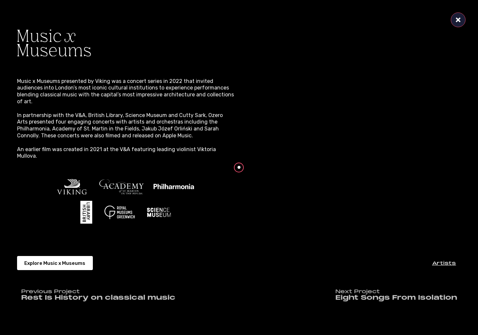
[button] (444, 263)
